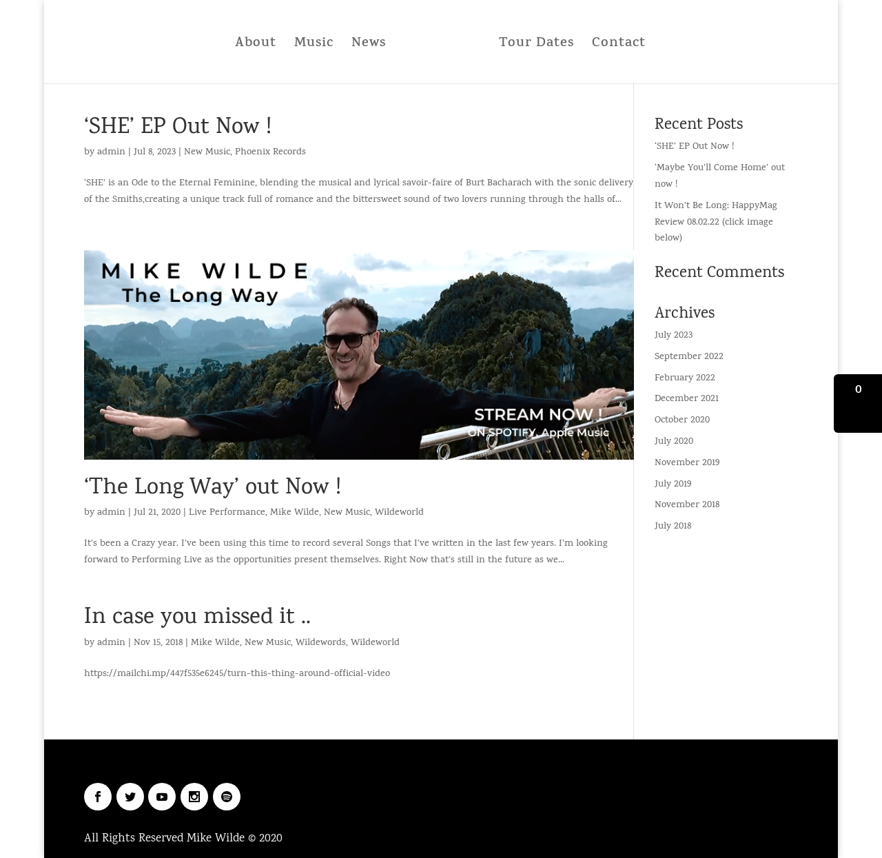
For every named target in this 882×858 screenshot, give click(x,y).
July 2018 (673, 527)
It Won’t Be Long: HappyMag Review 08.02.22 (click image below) (716, 223)
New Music (207, 152)
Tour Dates (532, 44)
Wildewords (321, 643)
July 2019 (673, 485)
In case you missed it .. (197, 618)
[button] (858, 403)
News (373, 44)
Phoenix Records (270, 152)
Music (318, 44)
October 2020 (682, 420)
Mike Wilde (294, 513)
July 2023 (674, 336)
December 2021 (687, 399)
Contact (615, 44)
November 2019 (687, 463)
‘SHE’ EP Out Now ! (177, 128)
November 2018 (687, 505)
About (259, 44)
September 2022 (689, 357)
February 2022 (685, 378)
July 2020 (674, 442)
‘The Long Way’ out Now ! (212, 489)
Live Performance (227, 513)
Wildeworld (399, 513)
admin (111, 152)
